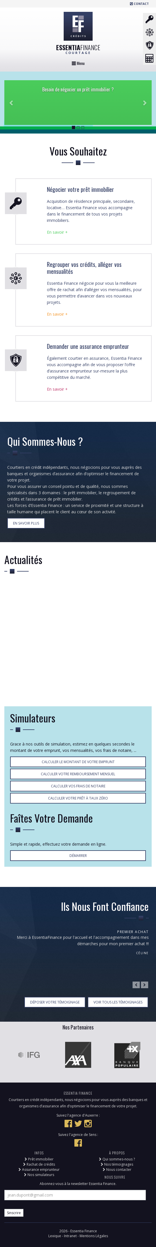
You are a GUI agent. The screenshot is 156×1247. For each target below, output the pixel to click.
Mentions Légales (94, 1235)
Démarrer (78, 855)
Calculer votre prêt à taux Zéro (78, 798)
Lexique (55, 1235)
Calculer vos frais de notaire (78, 786)
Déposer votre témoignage (55, 1002)
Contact (139, 4)
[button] (11, 103)
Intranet (71, 1235)
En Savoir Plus (26, 523)
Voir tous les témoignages (117, 1002)
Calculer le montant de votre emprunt (78, 761)
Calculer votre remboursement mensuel (78, 774)
